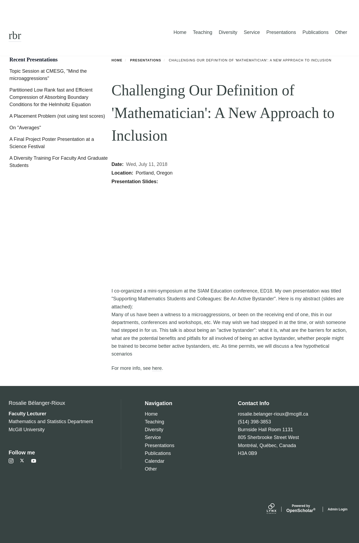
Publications (315, 32)
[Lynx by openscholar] (276, 509)
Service (252, 32)
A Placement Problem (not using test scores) (57, 116)
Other (341, 32)
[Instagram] (11, 460)
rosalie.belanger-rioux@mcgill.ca (273, 414)
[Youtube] (33, 460)
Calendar (154, 461)
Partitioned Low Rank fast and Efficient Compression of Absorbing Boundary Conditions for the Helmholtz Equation (51, 97)
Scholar (301, 508)
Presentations (281, 32)
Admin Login (337, 509)
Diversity (228, 32)
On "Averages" (25, 127)
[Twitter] (22, 460)
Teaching (202, 32)
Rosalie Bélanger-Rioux (37, 403)
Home (180, 32)
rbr (15, 35)
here (157, 368)
